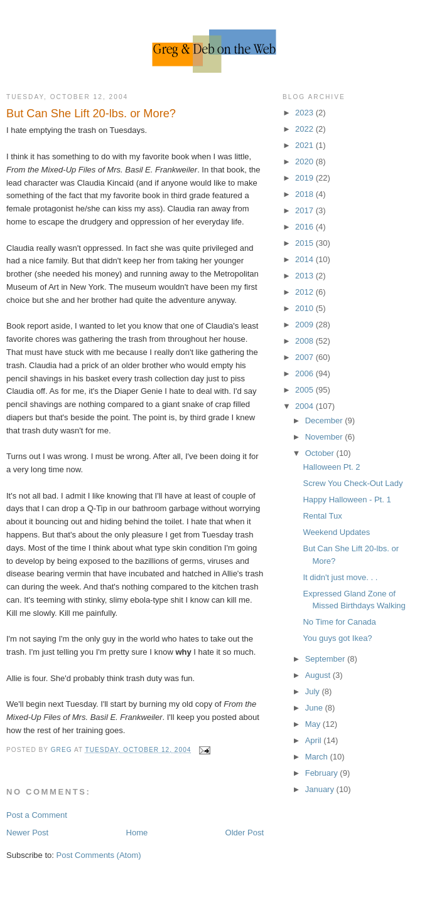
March (317, 756)
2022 (305, 129)
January (321, 789)
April (314, 740)
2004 (305, 406)
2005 (305, 389)
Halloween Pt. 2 (331, 467)
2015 (305, 243)
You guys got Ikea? (337, 638)
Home (137, 832)
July (313, 691)
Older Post (244, 832)
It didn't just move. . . (340, 577)
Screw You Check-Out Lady (353, 483)
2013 (305, 275)
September (326, 659)
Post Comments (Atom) (99, 855)
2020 (305, 161)
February (322, 773)
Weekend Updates (336, 532)
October (321, 453)
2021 (305, 145)
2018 (305, 194)
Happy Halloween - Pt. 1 (347, 499)
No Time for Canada (339, 622)
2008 (305, 341)
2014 (305, 259)
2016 (305, 226)
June (315, 707)
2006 (305, 373)
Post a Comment (36, 815)
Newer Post (27, 832)
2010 (305, 308)
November (325, 437)
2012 (305, 292)
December (325, 420)
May (314, 724)
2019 (305, 177)
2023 (305, 112)
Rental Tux (322, 516)
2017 (305, 210)
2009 (305, 324)
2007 (305, 357)
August (319, 675)
